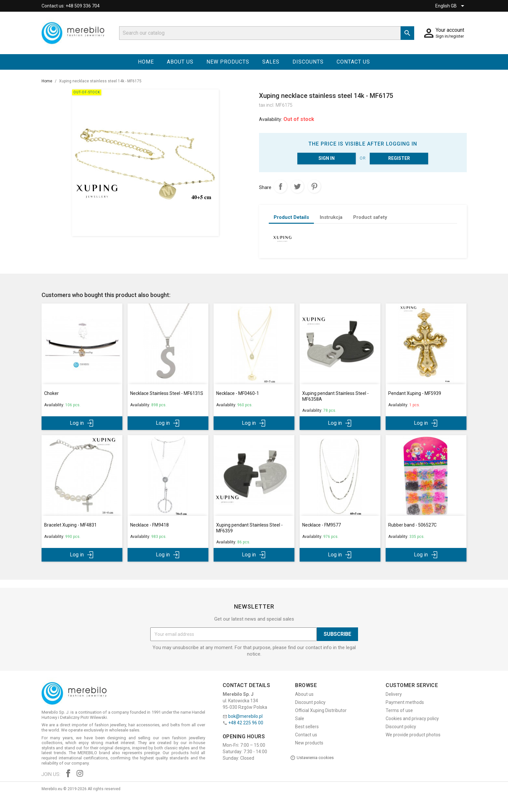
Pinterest (314, 186)
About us (180, 62)
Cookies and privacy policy (412, 718)
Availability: (270, 119)
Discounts (308, 62)
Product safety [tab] (370, 217)
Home (146, 62)
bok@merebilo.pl (245, 716)
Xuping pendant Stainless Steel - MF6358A (335, 396)
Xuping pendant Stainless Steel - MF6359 (249, 527)
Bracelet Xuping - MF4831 (70, 525)
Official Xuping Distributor (321, 710)
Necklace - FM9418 (149, 525)
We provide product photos (413, 734)
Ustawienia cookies (312, 757)
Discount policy (310, 702)
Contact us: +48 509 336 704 (71, 5)
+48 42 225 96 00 (245, 722)
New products (227, 62)
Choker (51, 393)
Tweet (297, 186)
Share (280, 186)
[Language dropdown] (450, 6)
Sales (270, 62)
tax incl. (266, 105)
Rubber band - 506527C (412, 525)
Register (399, 158)
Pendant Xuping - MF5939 (414, 393)
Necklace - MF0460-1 (237, 393)
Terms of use (399, 710)
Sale (299, 718)
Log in (82, 423)
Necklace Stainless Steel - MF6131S (166, 393)
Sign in (326, 158)
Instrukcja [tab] (331, 217)
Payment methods (405, 702)
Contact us (353, 62)
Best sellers (307, 726)
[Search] (266, 33)
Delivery (394, 694)
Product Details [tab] (291, 217)
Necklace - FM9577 (321, 525)
